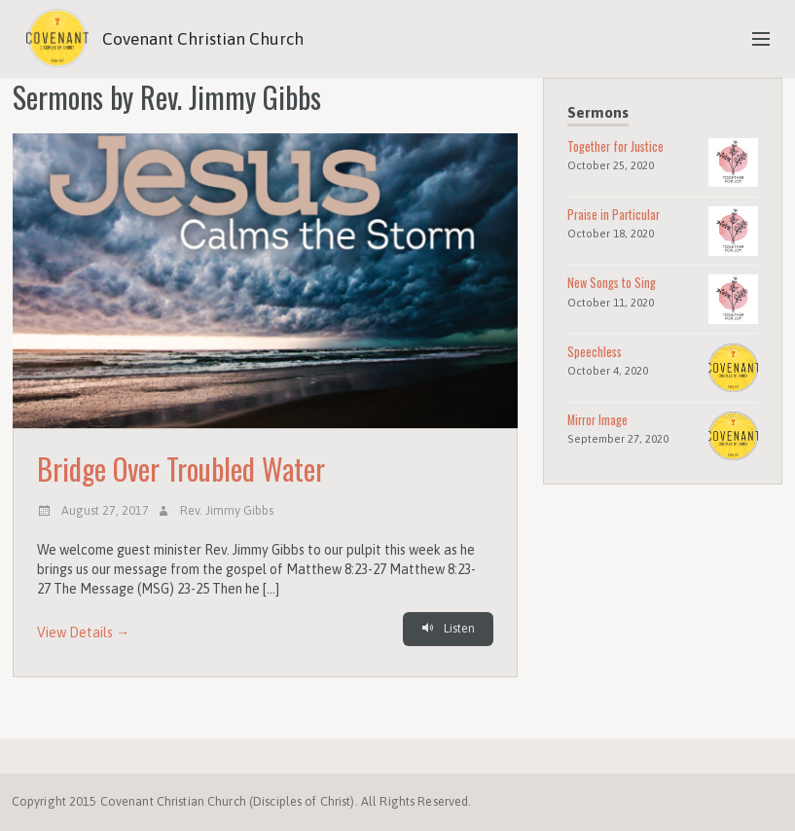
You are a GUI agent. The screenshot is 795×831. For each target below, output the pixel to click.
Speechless (594, 352)
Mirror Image (597, 420)
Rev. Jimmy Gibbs (226, 510)
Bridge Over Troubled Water (181, 469)
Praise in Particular (613, 214)
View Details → (83, 632)
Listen (447, 628)
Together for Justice (615, 146)
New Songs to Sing (611, 282)
